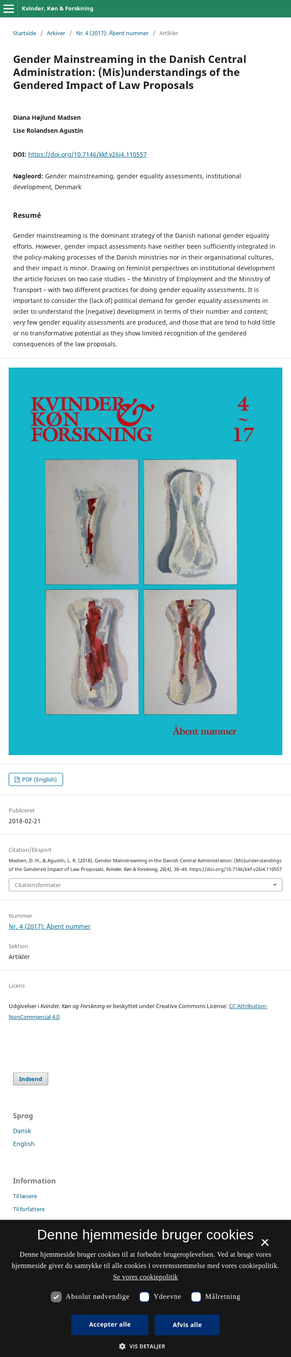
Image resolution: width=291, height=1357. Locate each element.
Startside (24, 33)
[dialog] (145, 1288)
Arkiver (56, 33)
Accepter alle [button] (110, 1324)
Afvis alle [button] (187, 1325)
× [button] (265, 1245)
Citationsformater (38, 885)
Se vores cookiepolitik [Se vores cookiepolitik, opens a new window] (145, 1277)
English (24, 1144)
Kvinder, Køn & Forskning (57, 8)
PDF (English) (39, 779)
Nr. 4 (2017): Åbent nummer (112, 33)
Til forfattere (29, 1209)
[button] (145, 1346)
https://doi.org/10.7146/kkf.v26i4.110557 (87, 154)
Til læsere (25, 1196)
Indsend (30, 1079)
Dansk (22, 1131)
